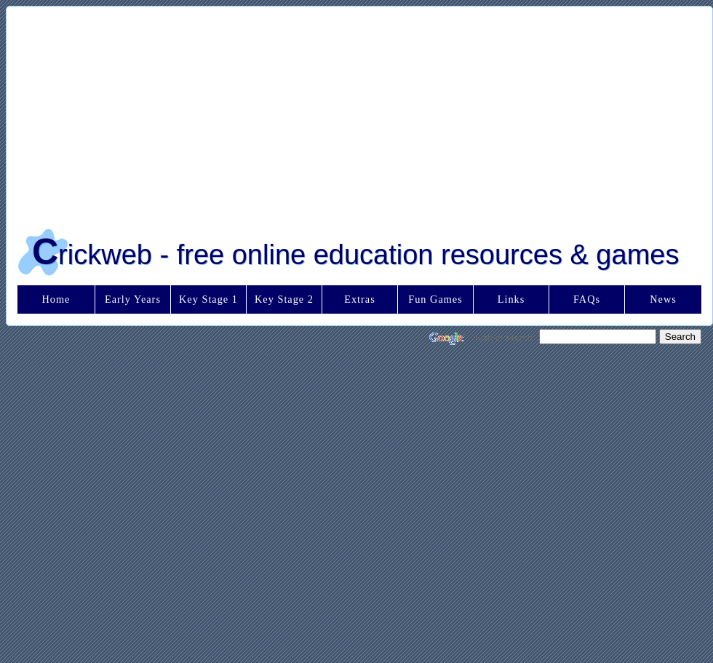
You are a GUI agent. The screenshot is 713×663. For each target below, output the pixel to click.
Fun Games (435, 299)
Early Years (133, 299)
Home (56, 299)
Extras (359, 299)
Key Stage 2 (284, 299)
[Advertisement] (327, 112)
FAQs (586, 299)
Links (511, 299)
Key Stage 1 (208, 299)
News (663, 299)
